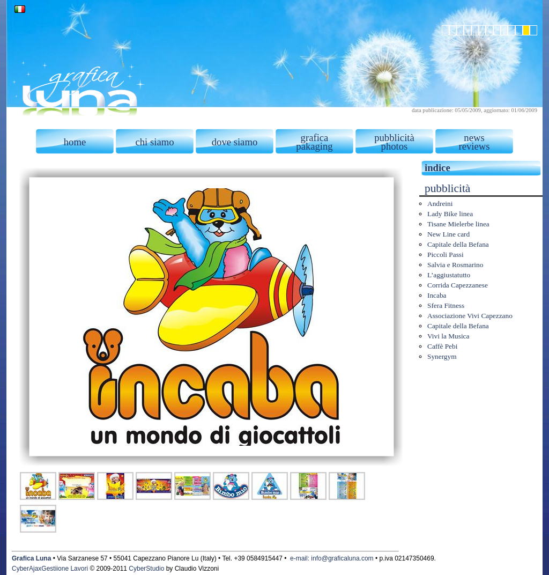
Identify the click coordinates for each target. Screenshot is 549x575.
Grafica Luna (31, 558)
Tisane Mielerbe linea (458, 224)
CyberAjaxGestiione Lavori (50, 568)
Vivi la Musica (448, 336)
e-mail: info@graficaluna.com (332, 558)
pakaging (314, 146)
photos (394, 146)
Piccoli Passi (445, 254)
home (75, 142)
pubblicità (394, 137)
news (474, 137)
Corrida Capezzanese (457, 285)
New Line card (448, 234)
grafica (315, 137)
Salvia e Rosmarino (455, 265)
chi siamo (154, 142)
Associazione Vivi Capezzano (470, 316)
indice (437, 167)
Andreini (439, 204)
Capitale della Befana (458, 244)
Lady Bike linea (450, 214)
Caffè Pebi (442, 346)
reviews (473, 146)
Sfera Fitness (445, 305)
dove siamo (235, 142)
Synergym (442, 356)
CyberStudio (146, 568)
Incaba (437, 295)
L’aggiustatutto (448, 275)
